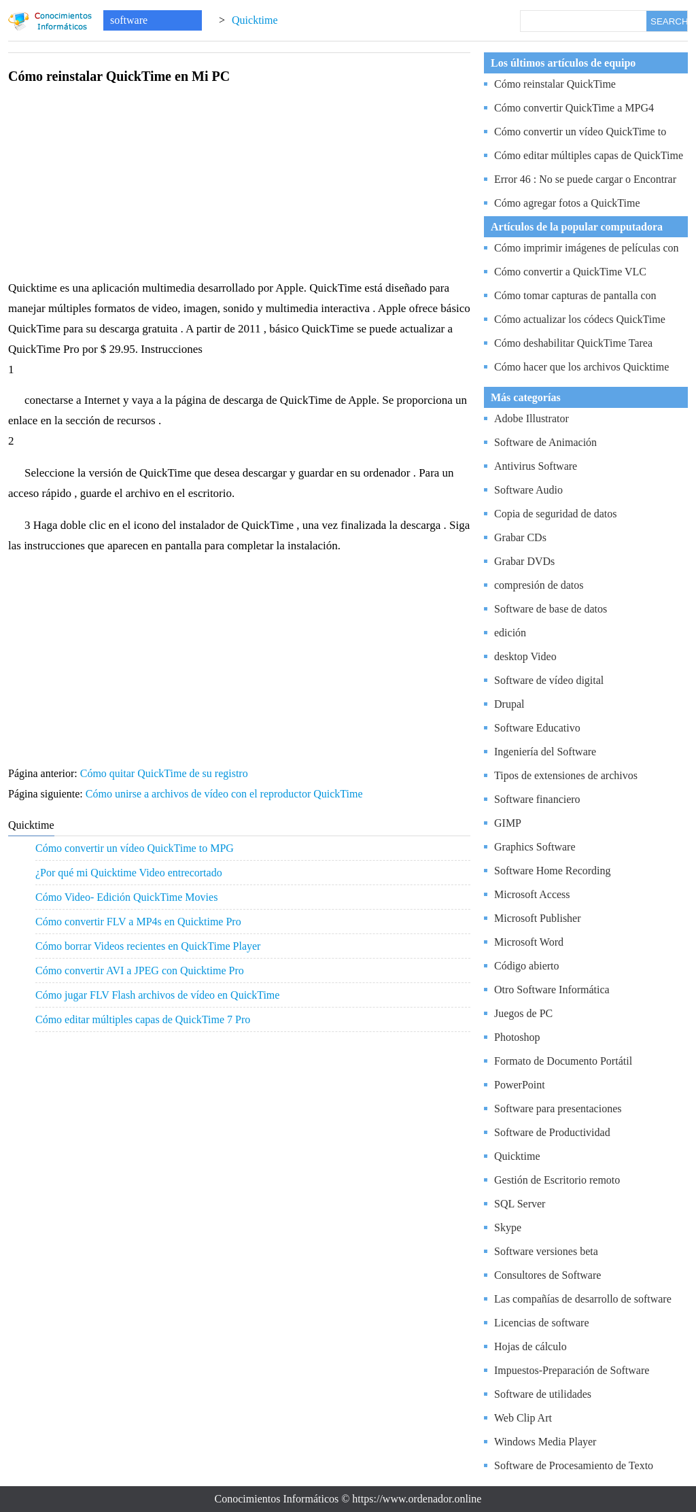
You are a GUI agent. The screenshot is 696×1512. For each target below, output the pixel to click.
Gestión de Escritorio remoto (557, 1180)
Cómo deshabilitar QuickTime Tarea (573, 343)
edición (510, 632)
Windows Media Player (545, 1441)
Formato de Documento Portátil (563, 1061)
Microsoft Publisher (537, 918)
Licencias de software (541, 1322)
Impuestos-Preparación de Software (571, 1370)
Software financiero (537, 799)
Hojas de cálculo (530, 1346)
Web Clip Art (523, 1418)
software (128, 20)
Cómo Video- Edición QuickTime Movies (126, 897)
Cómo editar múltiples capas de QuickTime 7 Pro (142, 1019)
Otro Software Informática (552, 989)
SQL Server (519, 1203)
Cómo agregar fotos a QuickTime (567, 203)
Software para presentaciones (557, 1108)
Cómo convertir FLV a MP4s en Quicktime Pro (138, 921)
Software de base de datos (550, 609)
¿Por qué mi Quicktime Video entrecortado (128, 872)
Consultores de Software (547, 1275)
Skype (507, 1227)
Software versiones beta (546, 1251)
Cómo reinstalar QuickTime (555, 84)
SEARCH (668, 21)
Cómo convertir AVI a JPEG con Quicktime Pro (139, 970)
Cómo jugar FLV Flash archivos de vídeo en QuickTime (157, 995)
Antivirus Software (535, 466)
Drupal (509, 704)
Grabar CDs (520, 537)
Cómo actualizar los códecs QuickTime (579, 319)
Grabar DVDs (524, 561)
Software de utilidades (542, 1394)
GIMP (507, 823)
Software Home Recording (552, 870)
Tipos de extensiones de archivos (566, 775)
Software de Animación (545, 442)
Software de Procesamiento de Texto (573, 1465)
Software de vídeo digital (549, 680)
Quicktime (255, 20)
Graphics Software (535, 847)
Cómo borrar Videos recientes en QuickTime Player (147, 946)
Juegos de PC (523, 1013)
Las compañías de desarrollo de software (583, 1299)
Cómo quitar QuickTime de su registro (165, 773)
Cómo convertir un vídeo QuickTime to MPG (134, 848)
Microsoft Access (532, 894)
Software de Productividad (552, 1132)
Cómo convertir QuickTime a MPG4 (574, 108)
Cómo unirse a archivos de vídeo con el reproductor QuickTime (226, 794)
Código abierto (526, 966)
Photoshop (517, 1037)
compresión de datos (539, 585)
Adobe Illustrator (531, 418)
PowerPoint (519, 1084)
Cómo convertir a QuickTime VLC (570, 271)
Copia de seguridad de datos (555, 513)
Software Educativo (537, 728)
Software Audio (528, 490)
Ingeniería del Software (545, 751)
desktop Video (525, 656)
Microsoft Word (528, 942)
